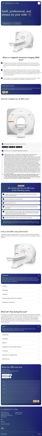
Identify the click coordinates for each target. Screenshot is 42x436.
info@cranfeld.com (7, 23)
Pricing (3, 421)
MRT (2, 419)
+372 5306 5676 (16, 23)
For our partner (5, 424)
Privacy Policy (4, 433)
